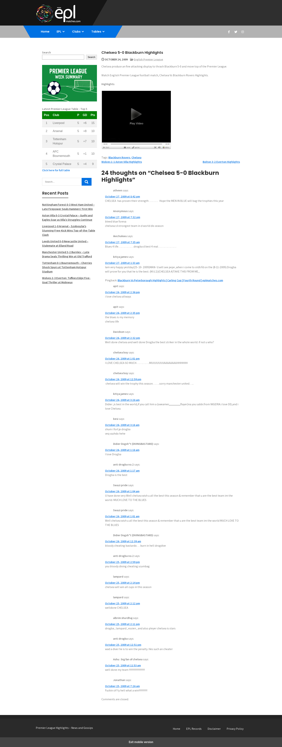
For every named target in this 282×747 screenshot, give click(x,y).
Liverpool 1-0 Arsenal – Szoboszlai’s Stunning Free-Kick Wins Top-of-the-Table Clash (68, 230)
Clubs (76, 31)
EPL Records (194, 729)
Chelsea (136, 157)
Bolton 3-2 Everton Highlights (221, 162)
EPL (59, 31)
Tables (96, 31)
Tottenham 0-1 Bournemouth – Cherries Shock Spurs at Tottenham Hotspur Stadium (67, 267)
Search (46, 52)
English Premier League (148, 59)
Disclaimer (214, 729)
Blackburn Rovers (119, 157)
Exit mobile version (141, 742)
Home (45, 31)
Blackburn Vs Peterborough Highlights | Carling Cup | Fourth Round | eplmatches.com (170, 280)
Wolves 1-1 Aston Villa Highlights (121, 162)
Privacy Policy (235, 729)
